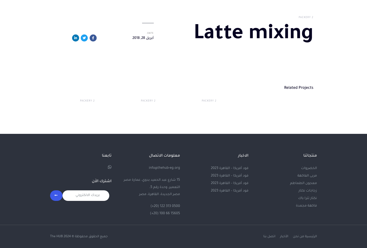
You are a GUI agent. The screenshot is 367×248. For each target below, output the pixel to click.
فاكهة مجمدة (306, 205)
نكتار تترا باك (307, 198)
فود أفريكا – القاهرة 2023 (230, 168)
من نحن (298, 236)
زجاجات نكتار (307, 190)
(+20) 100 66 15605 (165, 213)
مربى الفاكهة (307, 175)
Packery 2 (306, 17)
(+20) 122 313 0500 (165, 206)
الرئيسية (311, 236)
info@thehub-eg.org (164, 168)
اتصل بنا (269, 236)
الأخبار (284, 236)
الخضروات (309, 168)
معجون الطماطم (303, 183)
